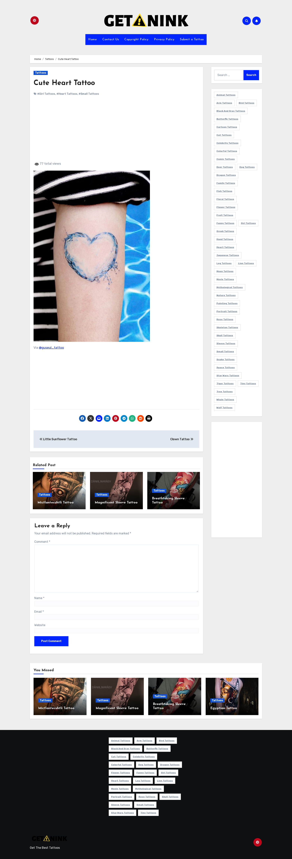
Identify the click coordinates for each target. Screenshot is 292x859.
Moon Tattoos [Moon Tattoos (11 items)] (224, 271)
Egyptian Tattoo (223, 708)
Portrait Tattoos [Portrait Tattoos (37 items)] (226, 311)
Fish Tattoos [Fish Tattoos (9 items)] (224, 191)
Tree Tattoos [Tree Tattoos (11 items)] (224, 391)
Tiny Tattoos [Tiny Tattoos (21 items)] (248, 383)
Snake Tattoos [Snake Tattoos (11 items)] (225, 359)
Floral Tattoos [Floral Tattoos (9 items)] (225, 199)
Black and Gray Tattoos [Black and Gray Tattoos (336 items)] (230, 111)
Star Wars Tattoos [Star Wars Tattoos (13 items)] (227, 375)
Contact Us (110, 39)
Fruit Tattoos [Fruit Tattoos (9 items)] (224, 215)
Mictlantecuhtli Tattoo (55, 502)
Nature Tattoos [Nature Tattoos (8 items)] (226, 295)
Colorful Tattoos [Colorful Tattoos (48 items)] (226, 151)
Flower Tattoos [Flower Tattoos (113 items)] (225, 207)
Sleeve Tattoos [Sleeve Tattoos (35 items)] (225, 343)
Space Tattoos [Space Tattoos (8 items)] (225, 367)
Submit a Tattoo (192, 39)
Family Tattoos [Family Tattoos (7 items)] (225, 183)
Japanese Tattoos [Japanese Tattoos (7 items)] (227, 255)
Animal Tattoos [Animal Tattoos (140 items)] (226, 95)
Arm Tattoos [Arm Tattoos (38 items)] (224, 103)
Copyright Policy (136, 39)
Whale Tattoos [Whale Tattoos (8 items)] (225, 399)
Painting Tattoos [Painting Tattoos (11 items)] (227, 303)
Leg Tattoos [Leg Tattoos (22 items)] (224, 263)
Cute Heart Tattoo (64, 83)
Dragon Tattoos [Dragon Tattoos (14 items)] (226, 175)
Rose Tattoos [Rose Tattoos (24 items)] (224, 319)
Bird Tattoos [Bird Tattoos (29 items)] (246, 103)
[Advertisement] (117, 132)
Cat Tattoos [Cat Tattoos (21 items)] (224, 135)
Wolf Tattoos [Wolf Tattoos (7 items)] (224, 407)
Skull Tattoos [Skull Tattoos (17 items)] (224, 335)
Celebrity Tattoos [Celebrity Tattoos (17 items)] (227, 143)
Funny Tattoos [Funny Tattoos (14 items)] (225, 223)
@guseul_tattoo (51, 347)
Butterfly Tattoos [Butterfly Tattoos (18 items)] (227, 119)
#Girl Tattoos (46, 93)
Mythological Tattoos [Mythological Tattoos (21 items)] (229, 287)
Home (92, 39)
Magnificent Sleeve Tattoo (116, 502)
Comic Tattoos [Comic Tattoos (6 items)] (225, 159)
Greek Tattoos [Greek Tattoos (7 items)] (225, 231)
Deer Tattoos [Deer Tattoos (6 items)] (224, 167)
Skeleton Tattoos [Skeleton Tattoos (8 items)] (227, 327)
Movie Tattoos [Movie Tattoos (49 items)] (225, 279)
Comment (42, 542)
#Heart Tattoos (66, 93)
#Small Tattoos (89, 93)
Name (39, 598)
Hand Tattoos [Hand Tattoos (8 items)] (224, 239)
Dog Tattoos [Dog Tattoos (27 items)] (247, 167)
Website (39, 625)
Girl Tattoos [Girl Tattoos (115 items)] (248, 223)
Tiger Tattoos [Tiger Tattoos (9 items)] (225, 383)
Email (39, 611)
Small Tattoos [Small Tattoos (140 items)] (225, 351)
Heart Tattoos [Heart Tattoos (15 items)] (225, 247)
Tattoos (40, 72)
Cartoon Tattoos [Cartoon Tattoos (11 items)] (226, 127)
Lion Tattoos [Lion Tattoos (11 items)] (246, 263)
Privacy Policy (164, 39)
